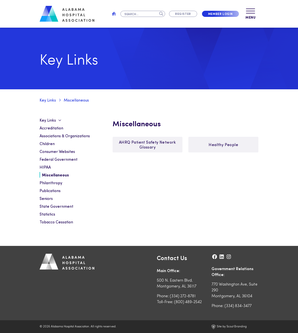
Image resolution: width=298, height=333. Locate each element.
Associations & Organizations (65, 135)
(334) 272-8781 (183, 295)
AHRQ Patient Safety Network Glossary (147, 144)
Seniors (46, 198)
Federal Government (58, 159)
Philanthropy (51, 182)
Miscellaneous (76, 100)
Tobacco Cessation (56, 221)
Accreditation (51, 127)
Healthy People (223, 144)
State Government (56, 206)
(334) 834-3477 (238, 305)
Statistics (47, 214)
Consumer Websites (57, 151)
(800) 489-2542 (188, 301)
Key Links (48, 100)
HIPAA (45, 167)
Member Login (220, 14)
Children (47, 143)
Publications (50, 190)
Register (183, 14)
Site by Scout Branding (229, 326)
